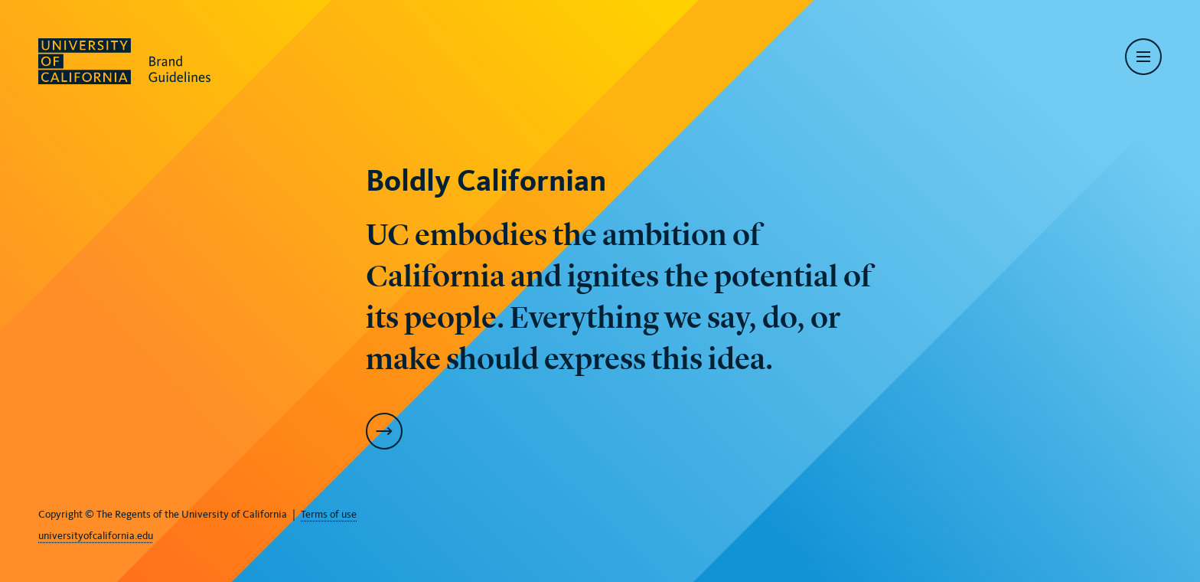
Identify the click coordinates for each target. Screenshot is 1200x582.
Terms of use (329, 514)
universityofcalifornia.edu (95, 535)
